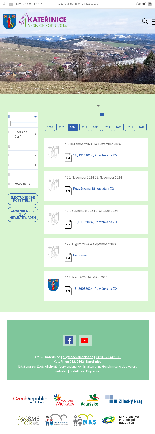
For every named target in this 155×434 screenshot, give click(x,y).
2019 (130, 127)
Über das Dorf (17, 134)
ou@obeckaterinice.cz (78, 357)
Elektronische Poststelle (22, 199)
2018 (141, 127)
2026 (50, 127)
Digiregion (93, 371)
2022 (96, 127)
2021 (107, 127)
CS (138, 4)
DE (150, 4)
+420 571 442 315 (108, 357)
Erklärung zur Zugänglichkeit (37, 366)
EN (144, 4)
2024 (73, 127)
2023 (84, 127)
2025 (61, 127)
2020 (118, 127)
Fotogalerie (19, 184)
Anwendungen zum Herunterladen (23, 215)
